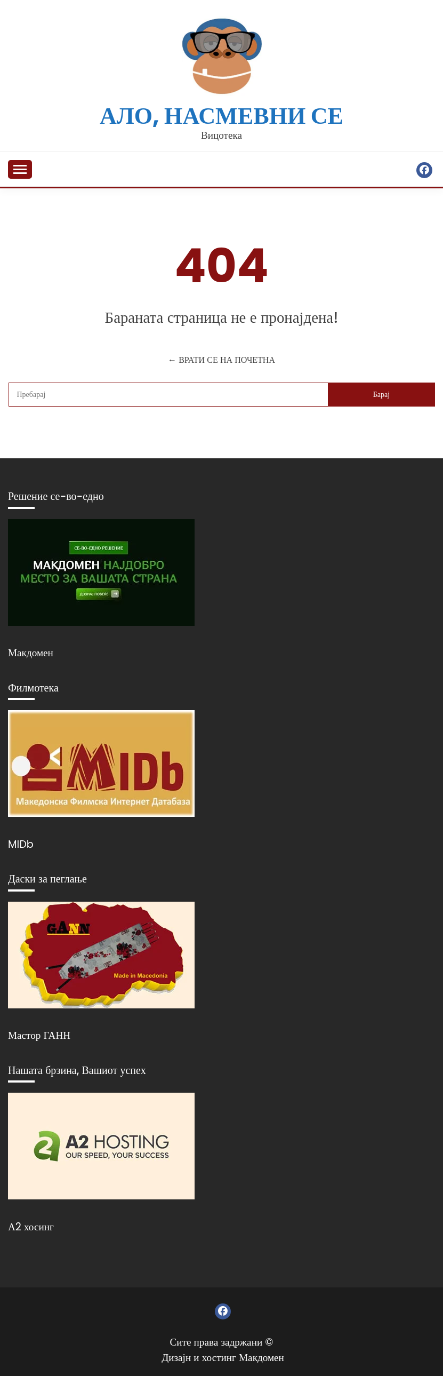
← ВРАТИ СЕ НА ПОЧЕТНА (221, 360)
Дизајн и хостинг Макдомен (223, 1357)
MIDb (21, 844)
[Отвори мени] (20, 169)
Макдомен (30, 653)
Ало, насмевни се (221, 115)
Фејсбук (424, 170)
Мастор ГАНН (39, 1035)
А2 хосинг (31, 1227)
